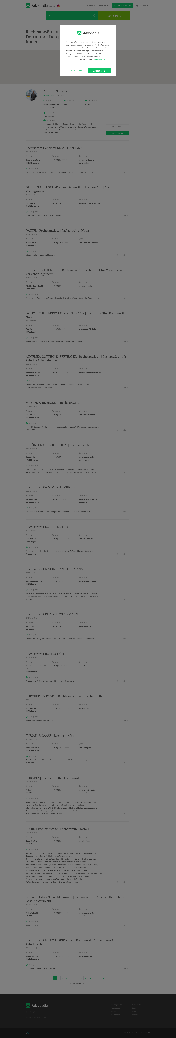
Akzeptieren (99, 70)
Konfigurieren (76, 71)
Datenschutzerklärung (101, 59)
